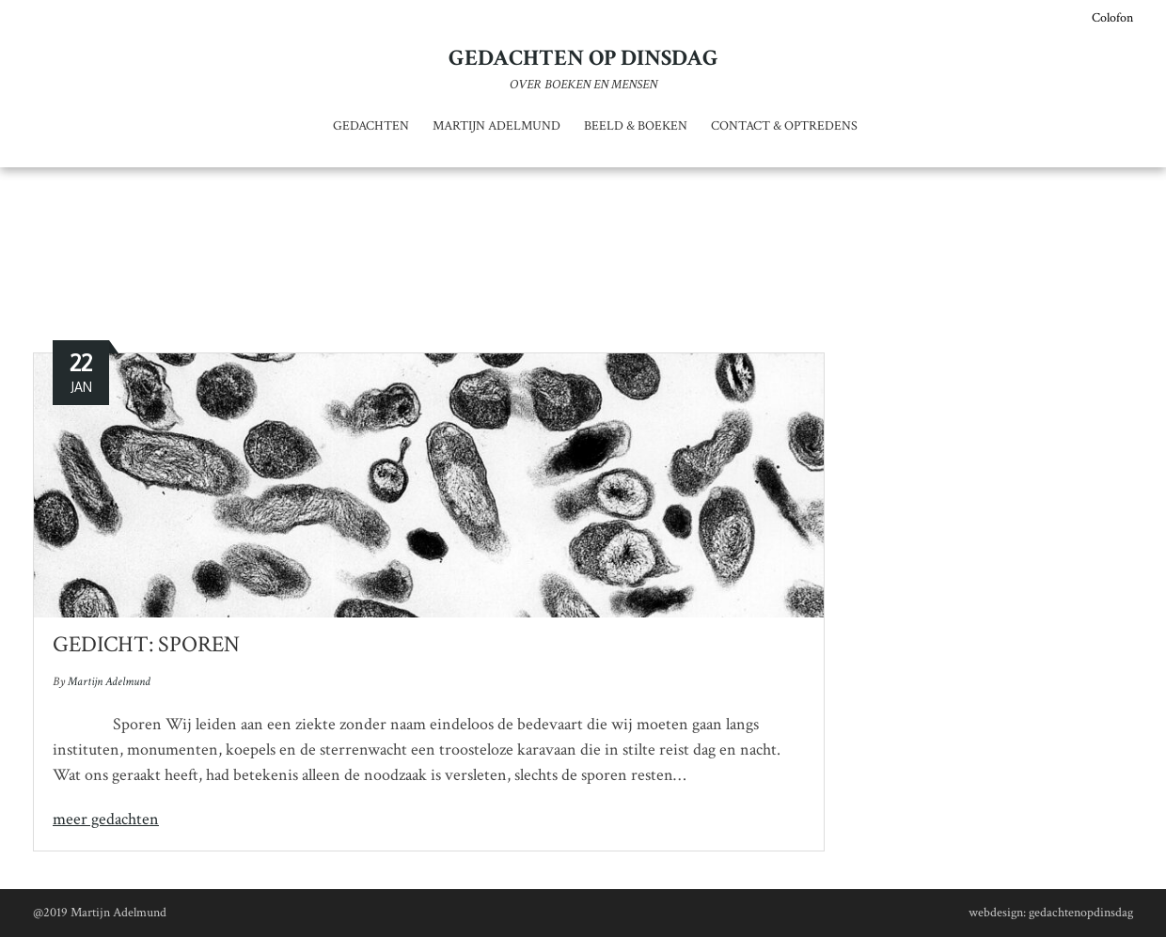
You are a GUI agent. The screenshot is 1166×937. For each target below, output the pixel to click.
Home (492, 268)
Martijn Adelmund (496, 125)
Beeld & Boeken (635, 125)
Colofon (1112, 17)
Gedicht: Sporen (146, 644)
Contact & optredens (784, 125)
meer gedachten (106, 819)
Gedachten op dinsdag (583, 57)
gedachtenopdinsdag (1081, 912)
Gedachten (371, 125)
